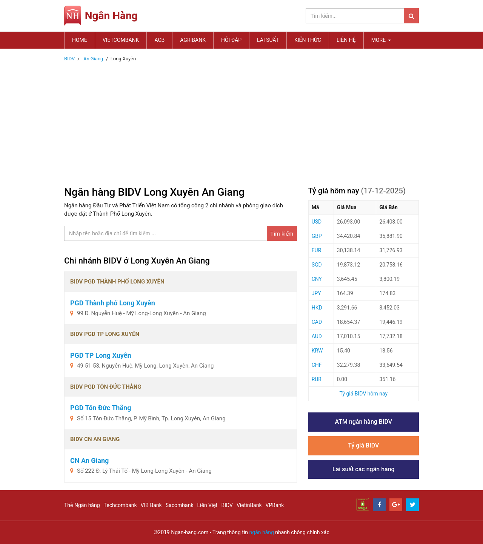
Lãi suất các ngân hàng (363, 469)
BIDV (226, 505)
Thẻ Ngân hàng (82, 505)
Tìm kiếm (281, 233)
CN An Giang (89, 460)
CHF (317, 365)
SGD (317, 265)
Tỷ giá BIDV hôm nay (364, 394)
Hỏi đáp (231, 40)
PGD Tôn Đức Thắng (100, 408)
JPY (316, 293)
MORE (381, 40)
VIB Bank (151, 505)
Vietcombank (121, 40)
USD (317, 222)
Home (79, 40)
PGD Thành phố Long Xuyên (112, 303)
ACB (159, 40)
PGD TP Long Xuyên (100, 355)
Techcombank (120, 505)
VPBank (275, 505)
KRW (317, 351)
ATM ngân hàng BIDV (363, 421)
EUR (316, 250)
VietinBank (249, 505)
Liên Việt (207, 505)
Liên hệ (346, 40)
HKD (317, 308)
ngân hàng (261, 532)
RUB (316, 379)
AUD (317, 336)
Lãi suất (268, 40)
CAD (317, 322)
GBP (317, 236)
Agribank (193, 40)
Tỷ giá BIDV (363, 445)
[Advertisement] (241, 122)
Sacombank (180, 505)
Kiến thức (307, 40)
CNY (317, 279)
